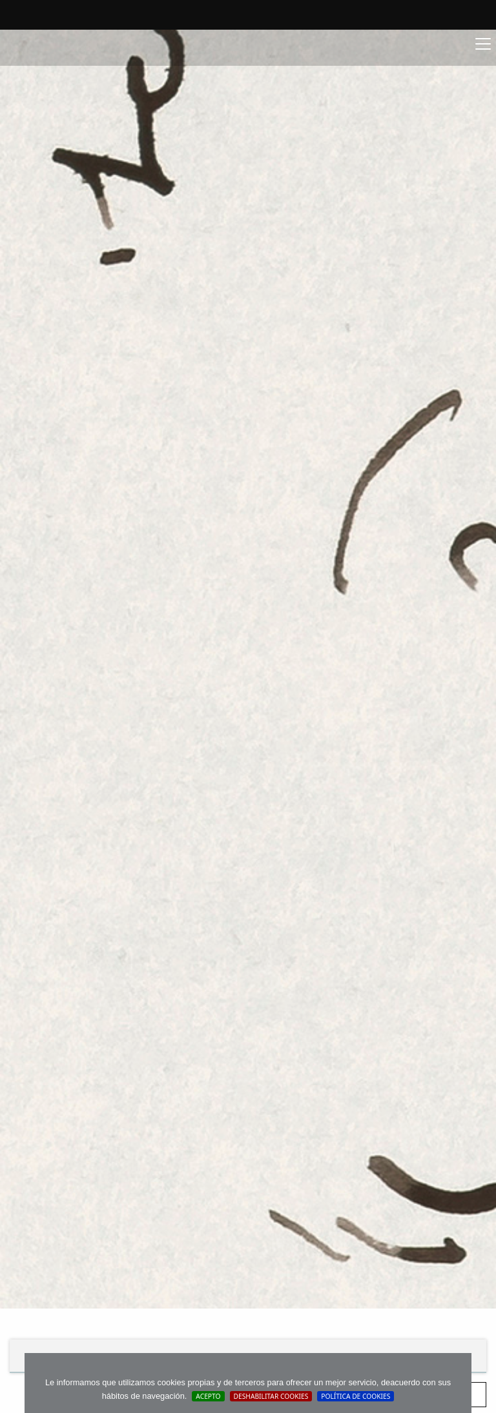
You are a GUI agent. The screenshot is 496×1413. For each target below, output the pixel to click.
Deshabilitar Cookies (271, 1396)
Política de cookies (355, 1396)
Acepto (208, 1396)
